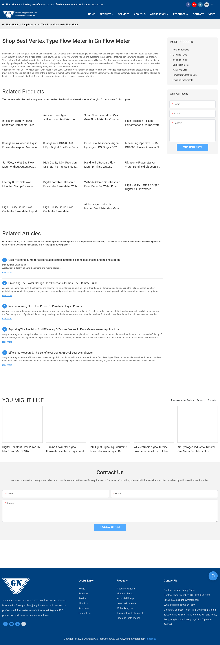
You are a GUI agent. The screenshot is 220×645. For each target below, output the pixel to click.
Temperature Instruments (130, 613)
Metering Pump (125, 593)
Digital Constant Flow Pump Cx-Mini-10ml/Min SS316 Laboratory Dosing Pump (21, 449)
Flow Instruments (126, 588)
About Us (83, 603)
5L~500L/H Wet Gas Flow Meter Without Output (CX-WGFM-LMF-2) (18, 165)
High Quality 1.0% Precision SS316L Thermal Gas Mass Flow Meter (60, 165)
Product (200, 400)
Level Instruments (126, 603)
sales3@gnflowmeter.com (185, 600)
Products (212, 400)
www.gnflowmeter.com (132, 638)
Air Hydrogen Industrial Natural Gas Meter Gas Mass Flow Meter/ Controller (101, 206)
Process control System (182, 400)
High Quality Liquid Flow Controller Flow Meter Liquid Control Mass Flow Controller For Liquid (20, 209)
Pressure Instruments (128, 618)
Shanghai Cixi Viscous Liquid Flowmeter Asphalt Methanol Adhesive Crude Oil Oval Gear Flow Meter (20, 145)
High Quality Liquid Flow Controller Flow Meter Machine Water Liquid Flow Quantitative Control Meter (59, 209)
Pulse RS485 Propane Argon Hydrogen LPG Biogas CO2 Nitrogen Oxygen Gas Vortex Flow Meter (101, 145)
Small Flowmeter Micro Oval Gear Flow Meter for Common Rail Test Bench (102, 117)
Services (83, 598)
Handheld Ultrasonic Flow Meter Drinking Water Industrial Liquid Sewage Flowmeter (100, 165)
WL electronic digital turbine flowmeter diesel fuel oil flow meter (151, 449)
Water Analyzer (125, 608)
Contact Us (85, 613)
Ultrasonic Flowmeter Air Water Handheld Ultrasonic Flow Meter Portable (141, 165)
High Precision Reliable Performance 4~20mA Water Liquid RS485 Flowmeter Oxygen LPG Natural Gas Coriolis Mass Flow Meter (142, 123)
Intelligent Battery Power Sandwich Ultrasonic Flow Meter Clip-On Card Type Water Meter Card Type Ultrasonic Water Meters (21, 123)
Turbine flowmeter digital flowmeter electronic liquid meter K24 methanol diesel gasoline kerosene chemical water (66, 449)
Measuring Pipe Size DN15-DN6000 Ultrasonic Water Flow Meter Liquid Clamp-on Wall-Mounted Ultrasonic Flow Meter (144, 145)
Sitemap (151, 638)
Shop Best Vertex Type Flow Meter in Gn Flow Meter (50, 24)
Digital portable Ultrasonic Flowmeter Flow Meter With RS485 (60, 184)
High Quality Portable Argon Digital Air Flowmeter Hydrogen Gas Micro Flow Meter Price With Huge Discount (142, 187)
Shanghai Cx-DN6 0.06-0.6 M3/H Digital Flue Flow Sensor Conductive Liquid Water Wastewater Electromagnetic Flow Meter (61, 145)
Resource (84, 608)
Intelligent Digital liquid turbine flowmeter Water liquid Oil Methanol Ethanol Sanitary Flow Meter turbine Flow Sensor (109, 449)
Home (82, 588)
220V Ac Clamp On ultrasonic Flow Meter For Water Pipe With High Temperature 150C (102, 184)
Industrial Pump (125, 598)
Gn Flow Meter (10, 24)
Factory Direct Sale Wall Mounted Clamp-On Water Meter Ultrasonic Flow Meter (19, 184)
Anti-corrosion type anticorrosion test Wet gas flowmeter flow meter (59, 117)
